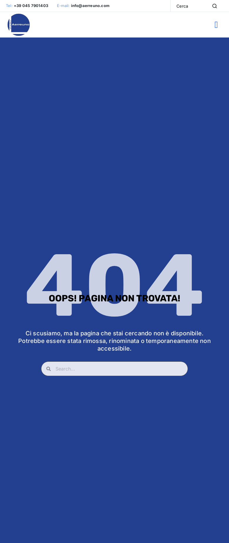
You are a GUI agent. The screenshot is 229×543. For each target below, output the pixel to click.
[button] (216, 25)
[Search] (214, 5)
